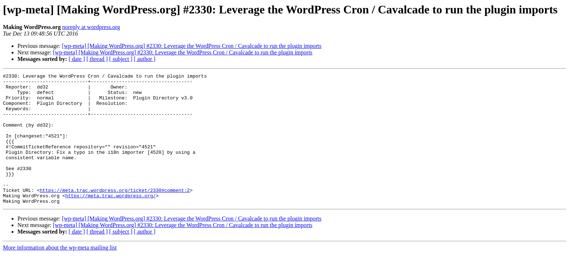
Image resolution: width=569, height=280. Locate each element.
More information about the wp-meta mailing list (60, 274)
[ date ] (77, 59)
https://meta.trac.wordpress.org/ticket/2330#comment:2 (114, 214)
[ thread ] (97, 59)
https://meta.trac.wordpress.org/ (110, 220)
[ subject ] (120, 59)
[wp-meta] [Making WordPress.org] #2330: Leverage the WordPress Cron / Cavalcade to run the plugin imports (192, 46)
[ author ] (145, 59)
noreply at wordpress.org (91, 27)
